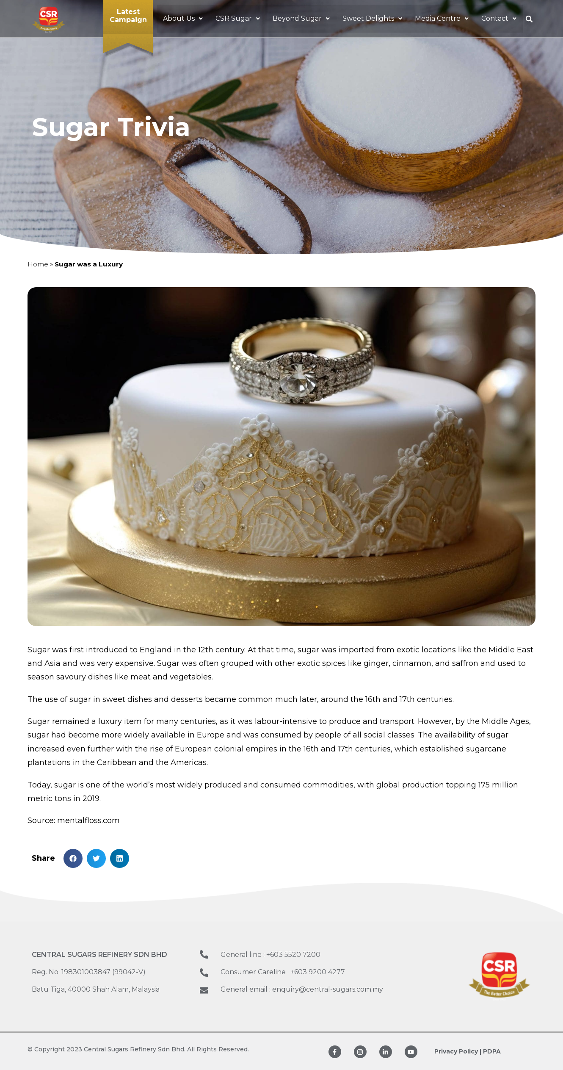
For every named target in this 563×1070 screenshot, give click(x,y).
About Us (183, 18)
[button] (183, 18)
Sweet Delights (372, 18)
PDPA (492, 1051)
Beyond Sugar (301, 18)
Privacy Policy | (457, 1051)
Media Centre (442, 18)
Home (38, 264)
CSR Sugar (237, 18)
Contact (498, 18)
